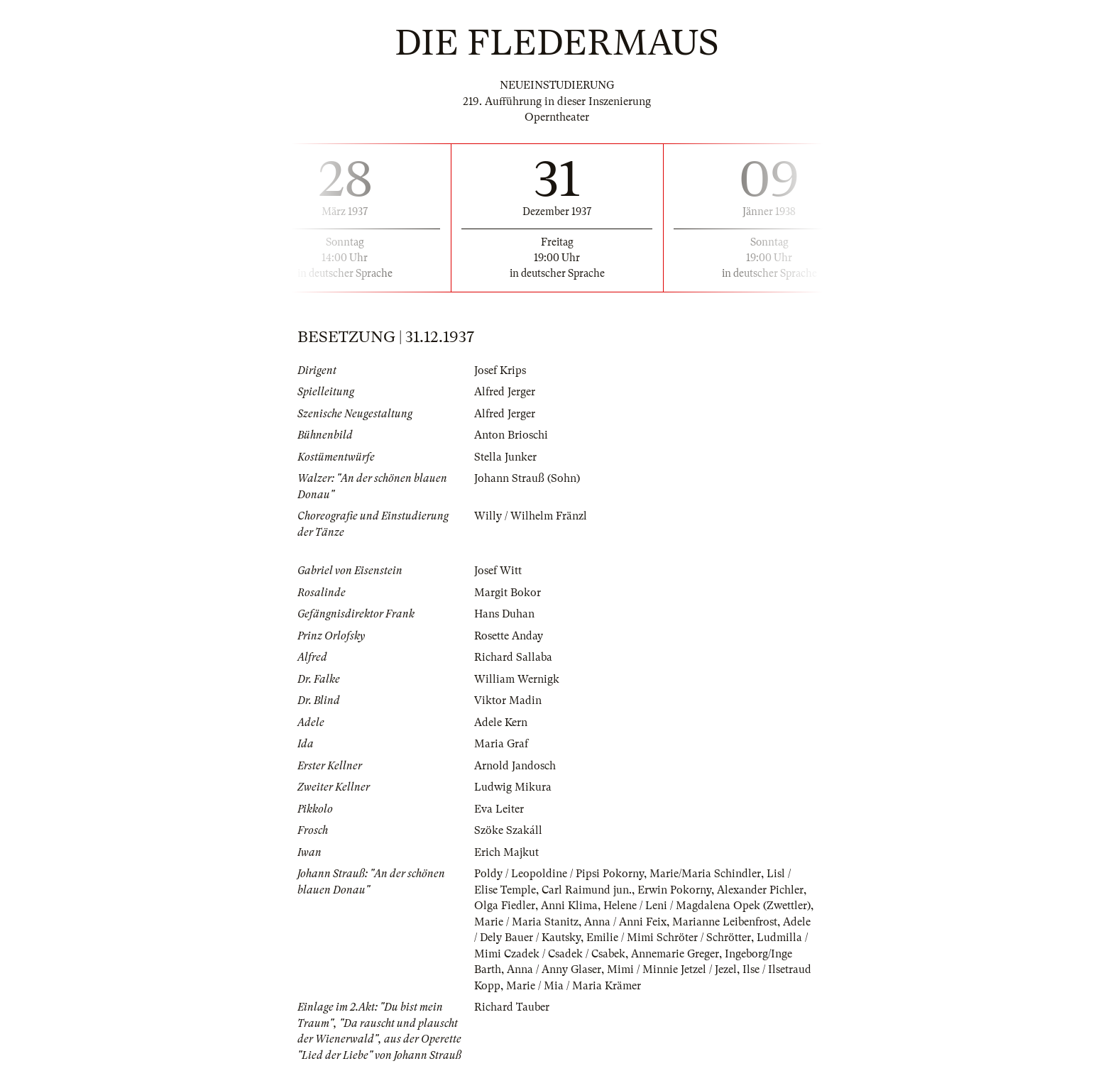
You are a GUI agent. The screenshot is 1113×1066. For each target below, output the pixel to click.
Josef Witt (498, 570)
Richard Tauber (511, 1007)
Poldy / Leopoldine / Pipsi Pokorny (559, 873)
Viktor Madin (508, 700)
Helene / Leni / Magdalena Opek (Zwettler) (707, 905)
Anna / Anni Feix (625, 922)
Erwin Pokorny (674, 890)
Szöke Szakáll (508, 830)
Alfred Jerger (504, 391)
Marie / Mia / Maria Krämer (573, 985)
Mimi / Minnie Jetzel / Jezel (672, 969)
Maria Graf (501, 743)
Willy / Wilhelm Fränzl (530, 516)
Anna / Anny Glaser (554, 969)
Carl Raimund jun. (587, 890)
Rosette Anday (508, 636)
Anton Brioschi (511, 435)
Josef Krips (500, 370)
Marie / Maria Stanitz (526, 922)
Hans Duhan (504, 614)
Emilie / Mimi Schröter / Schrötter (668, 937)
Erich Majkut (506, 852)
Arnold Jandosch (515, 765)
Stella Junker (505, 457)
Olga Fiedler (504, 905)
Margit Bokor (507, 592)
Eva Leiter (499, 809)
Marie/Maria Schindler (705, 873)
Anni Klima (569, 905)
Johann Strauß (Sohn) (527, 478)
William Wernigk (516, 679)
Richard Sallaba (513, 657)
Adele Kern (500, 722)
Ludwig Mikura (513, 787)
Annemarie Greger (675, 953)
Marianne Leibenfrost (724, 922)
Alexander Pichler (760, 890)
